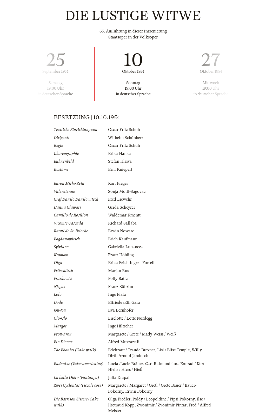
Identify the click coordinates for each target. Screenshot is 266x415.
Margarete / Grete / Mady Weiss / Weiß (142, 334)
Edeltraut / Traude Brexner (131, 350)
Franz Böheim (120, 286)
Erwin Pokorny (138, 391)
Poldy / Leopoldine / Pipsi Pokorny (163, 399)
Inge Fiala (117, 294)
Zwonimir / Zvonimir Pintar (162, 405)
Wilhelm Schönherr (125, 137)
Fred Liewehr (120, 199)
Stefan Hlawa (120, 161)
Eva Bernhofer (121, 310)
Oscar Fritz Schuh (124, 129)
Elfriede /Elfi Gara (124, 302)
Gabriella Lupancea (125, 247)
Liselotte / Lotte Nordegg (130, 318)
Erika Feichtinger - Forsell (131, 262)
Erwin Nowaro (121, 231)
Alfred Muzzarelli (123, 342)
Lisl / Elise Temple (173, 350)
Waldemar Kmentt (124, 215)
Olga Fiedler (119, 399)
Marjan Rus (118, 270)
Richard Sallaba (122, 223)
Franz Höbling (121, 255)
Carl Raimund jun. (161, 363)
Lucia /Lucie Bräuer (125, 363)
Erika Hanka (119, 153)
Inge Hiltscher (120, 326)
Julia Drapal (119, 377)
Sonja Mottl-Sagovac (126, 191)
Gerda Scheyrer (121, 207)
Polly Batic (118, 278)
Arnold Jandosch (133, 355)
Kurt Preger (118, 183)
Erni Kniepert (120, 169)
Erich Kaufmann (122, 239)
